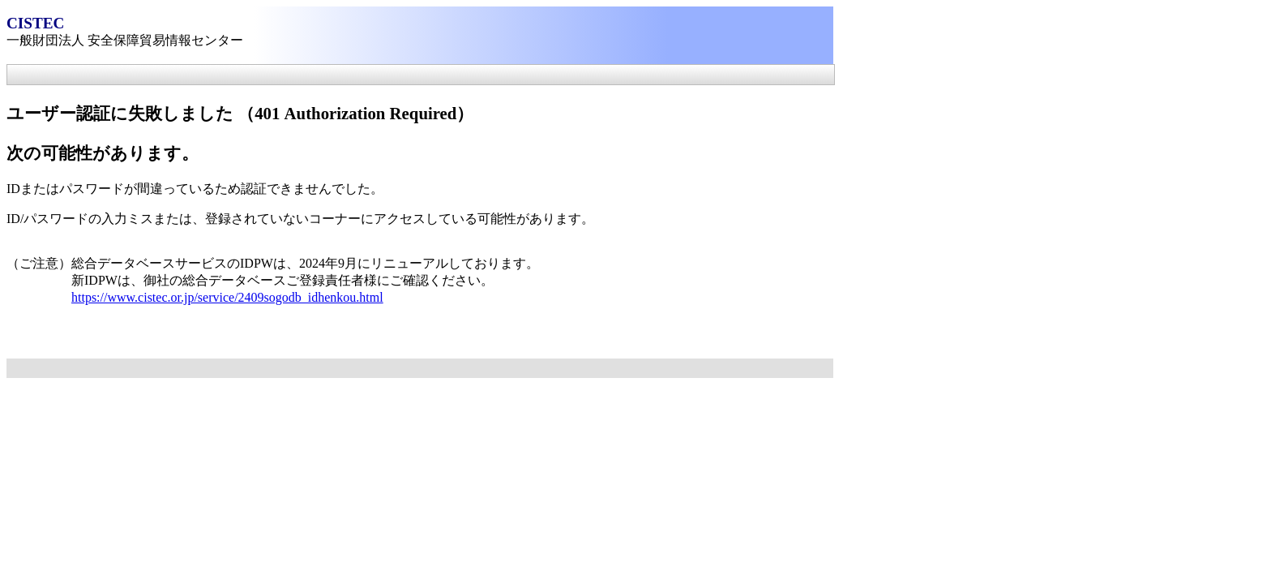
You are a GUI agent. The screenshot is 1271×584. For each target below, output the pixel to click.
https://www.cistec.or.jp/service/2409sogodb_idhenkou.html (227, 297)
